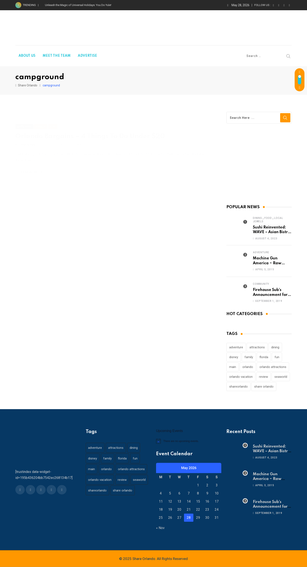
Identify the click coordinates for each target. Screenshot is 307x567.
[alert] (188, 441)
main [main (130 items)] (232, 367)
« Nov (160, 528)
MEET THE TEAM (57, 56)
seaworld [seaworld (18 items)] (280, 377)
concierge (27, 139)
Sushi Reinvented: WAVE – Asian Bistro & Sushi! (271, 232)
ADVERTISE (87, 56)
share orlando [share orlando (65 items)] (264, 386)
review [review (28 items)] (263, 377)
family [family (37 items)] (249, 357)
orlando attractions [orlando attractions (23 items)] (272, 367)
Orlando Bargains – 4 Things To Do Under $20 (90, 131)
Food (268, 218)
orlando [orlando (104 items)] (247, 367)
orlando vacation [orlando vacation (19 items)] (241, 377)
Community (261, 283)
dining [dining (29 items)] (275, 347)
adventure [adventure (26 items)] (236, 347)
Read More (32, 167)
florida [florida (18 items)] (263, 357)
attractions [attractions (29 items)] (257, 347)
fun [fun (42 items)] (277, 357)
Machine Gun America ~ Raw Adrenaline (267, 263)
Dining (257, 218)
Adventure (261, 252)
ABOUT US (27, 56)
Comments (80, 139)
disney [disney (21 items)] (233, 357)
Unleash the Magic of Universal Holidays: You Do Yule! (78, 5)
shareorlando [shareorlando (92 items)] (238, 386)
